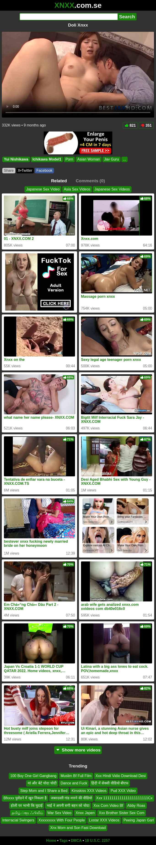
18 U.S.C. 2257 (97, 840)
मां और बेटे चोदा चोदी (42, 783)
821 (130, 125)
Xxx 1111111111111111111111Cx (124, 798)
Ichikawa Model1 (46, 159)
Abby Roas (136, 805)
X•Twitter (25, 170)
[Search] (68, 16)
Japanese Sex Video (42, 189)
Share (9, 170)
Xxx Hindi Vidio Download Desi (121, 776)
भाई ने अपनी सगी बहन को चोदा (68, 805)
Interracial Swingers (18, 820)
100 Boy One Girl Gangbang (33, 776)
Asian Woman (88, 159)
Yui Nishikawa (16, 159)
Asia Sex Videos (77, 189)
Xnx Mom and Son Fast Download (78, 828)
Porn (69, 159)
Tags (63, 840)
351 (146, 125)
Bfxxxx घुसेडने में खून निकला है (24, 798)
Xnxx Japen (85, 813)
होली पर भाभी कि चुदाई (27, 805)
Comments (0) (90, 180)
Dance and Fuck (74, 783)
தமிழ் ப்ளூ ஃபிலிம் (27, 813)
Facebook (44, 170)
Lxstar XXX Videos (104, 820)
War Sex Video (59, 813)
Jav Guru (111, 159)
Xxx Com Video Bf (108, 805)
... (124, 159)
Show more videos (78, 750)
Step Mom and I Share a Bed (43, 791)
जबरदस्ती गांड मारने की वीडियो (71, 798)
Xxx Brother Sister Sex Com (121, 813)
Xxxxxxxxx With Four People (61, 820)
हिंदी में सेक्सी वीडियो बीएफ (109, 783)
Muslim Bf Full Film (76, 776)
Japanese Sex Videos (112, 189)
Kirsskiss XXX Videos (89, 791)
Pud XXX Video (123, 791)
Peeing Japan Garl (139, 820)
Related (59, 180)
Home (51, 840)
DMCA (76, 840)
